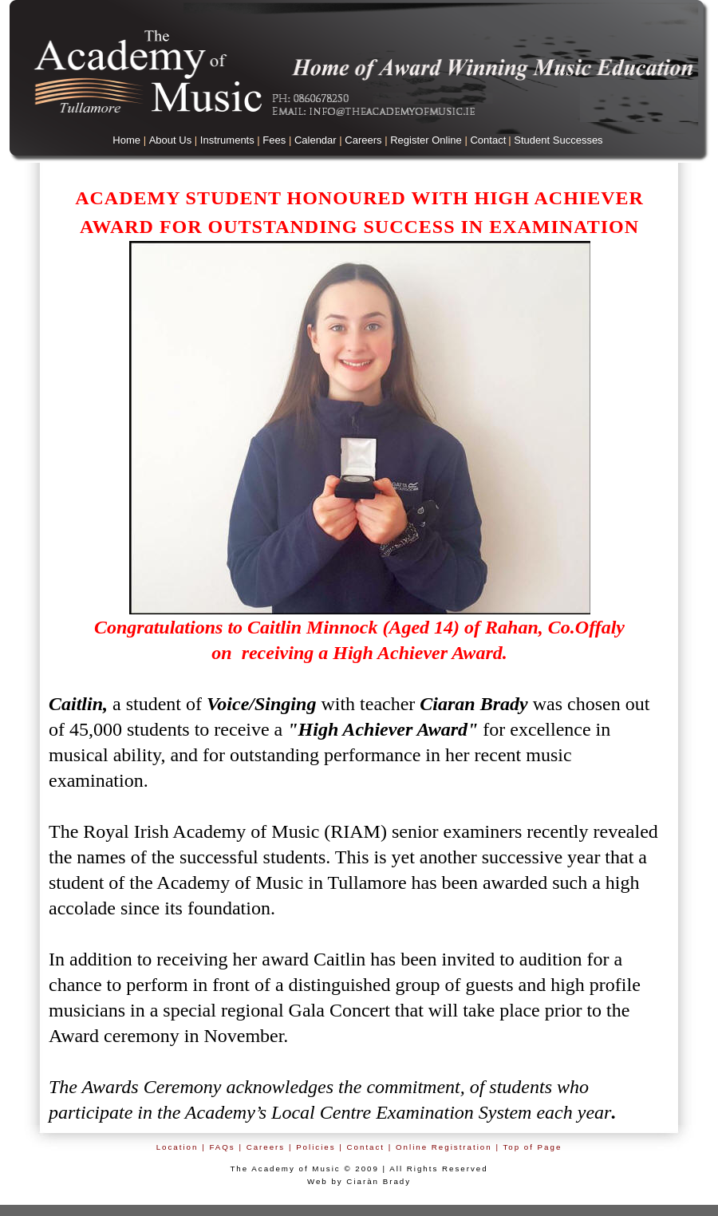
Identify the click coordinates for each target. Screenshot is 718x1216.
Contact (488, 140)
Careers (363, 140)
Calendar (315, 140)
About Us (170, 140)
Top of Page (532, 1147)
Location (177, 1147)
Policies (316, 1147)
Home (126, 140)
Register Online (426, 140)
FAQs (222, 1147)
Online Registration (444, 1147)
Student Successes (558, 140)
